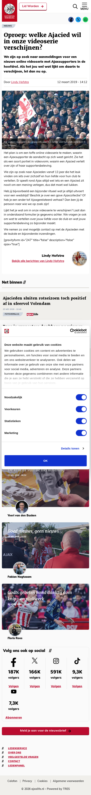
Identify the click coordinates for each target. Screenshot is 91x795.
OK (45, 460)
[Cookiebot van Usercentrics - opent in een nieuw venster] (70, 331)
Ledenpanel (16, 765)
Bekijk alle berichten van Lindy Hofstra (38, 261)
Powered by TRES (58, 789)
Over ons (14, 752)
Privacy (27, 781)
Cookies (42, 781)
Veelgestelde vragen (23, 757)
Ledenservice (17, 748)
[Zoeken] (75, 6)
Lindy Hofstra (20, 82)
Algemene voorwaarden (68, 781)
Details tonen (70, 448)
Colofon (12, 781)
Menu (84, 6)
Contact (14, 761)
